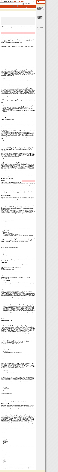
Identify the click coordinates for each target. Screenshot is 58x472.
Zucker (11, 7)
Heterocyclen (32, 7)
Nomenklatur (4, 23)
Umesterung (25, 7)
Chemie (29, 1)
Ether (2, 7)
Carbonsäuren (17, 7)
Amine (6, 7)
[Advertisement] (18, 14)
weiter (38, 25)
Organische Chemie (33, 1)
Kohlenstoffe (4, 18)
